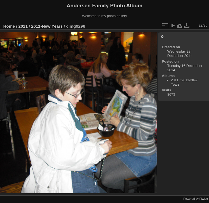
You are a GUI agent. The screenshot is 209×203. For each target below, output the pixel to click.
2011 (23, 26)
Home (9, 26)
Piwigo (203, 198)
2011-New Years (47, 26)
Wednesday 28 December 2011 (179, 53)
